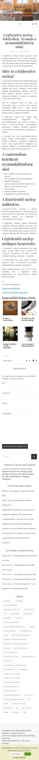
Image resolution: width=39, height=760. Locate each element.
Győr (7, 477)
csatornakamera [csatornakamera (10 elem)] (10, 605)
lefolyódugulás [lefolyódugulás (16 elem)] (20, 648)
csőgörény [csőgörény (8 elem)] (14, 614)
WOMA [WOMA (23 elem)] (6, 712)
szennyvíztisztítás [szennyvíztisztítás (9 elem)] (12, 682)
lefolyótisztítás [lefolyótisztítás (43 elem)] (11, 656)
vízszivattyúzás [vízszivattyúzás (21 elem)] (19, 704)
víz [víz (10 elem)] (29, 699)
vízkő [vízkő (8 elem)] (6, 704)
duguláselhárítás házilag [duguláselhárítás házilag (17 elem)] (14, 626)
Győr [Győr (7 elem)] (6, 635)
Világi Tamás (7, 361)
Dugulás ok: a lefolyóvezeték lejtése (15, 292)
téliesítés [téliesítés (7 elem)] (29, 695)
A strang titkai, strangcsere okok (24, 574)
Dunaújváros (6, 479)
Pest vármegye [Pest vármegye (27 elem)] (9, 669)
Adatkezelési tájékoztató (11, 741)
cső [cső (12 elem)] (5, 614)
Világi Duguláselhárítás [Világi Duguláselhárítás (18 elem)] (14, 699)
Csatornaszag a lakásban (11, 288)
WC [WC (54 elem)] (17, 708)
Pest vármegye (22, 471)
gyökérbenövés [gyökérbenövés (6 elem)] (26, 631)
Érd (3, 477)
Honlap (4, 403)
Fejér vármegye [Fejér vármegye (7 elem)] (10, 631)
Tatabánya (25, 477)
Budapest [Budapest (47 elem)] (7, 601)
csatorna (6, 356)
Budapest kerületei (9, 471)
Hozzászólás (6, 413)
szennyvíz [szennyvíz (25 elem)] (23, 669)
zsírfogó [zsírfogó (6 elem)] (16, 712)
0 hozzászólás (24, 51)
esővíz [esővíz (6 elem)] (32, 626)
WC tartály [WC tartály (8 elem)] (27, 708)
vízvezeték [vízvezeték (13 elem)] (8, 708)
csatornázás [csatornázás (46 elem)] (29, 609)
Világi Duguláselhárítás (19, 8)
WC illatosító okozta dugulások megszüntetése (19, 533)
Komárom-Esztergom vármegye (22, 474)
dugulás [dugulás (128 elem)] (18, 618)
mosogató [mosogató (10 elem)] (8, 661)
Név (4, 383)
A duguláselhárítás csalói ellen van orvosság (17, 519)
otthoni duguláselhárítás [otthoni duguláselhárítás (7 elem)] (15, 665)
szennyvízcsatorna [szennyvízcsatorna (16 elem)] (12, 678)
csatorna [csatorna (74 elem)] (19, 601)
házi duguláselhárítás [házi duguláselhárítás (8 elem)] (20, 635)
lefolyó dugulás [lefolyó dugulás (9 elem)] (10, 652)
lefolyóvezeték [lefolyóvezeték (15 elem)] (28, 656)
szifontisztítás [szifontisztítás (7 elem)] (10, 691)
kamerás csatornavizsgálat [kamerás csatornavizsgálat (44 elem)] (15, 639)
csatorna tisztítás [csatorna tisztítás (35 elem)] (12, 609)
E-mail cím (6, 393)
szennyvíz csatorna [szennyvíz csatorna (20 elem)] (12, 674)
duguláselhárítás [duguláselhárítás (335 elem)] (11, 622)
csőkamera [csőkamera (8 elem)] (27, 614)
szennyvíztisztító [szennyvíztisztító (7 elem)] (11, 686)
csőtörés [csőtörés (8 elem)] (7, 618)
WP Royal (28, 753)
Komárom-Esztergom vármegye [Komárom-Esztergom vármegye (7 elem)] (16, 644)
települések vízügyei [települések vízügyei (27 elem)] (12, 695)
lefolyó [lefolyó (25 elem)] (7, 648)
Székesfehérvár (15, 477)
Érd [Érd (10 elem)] (24, 712)
